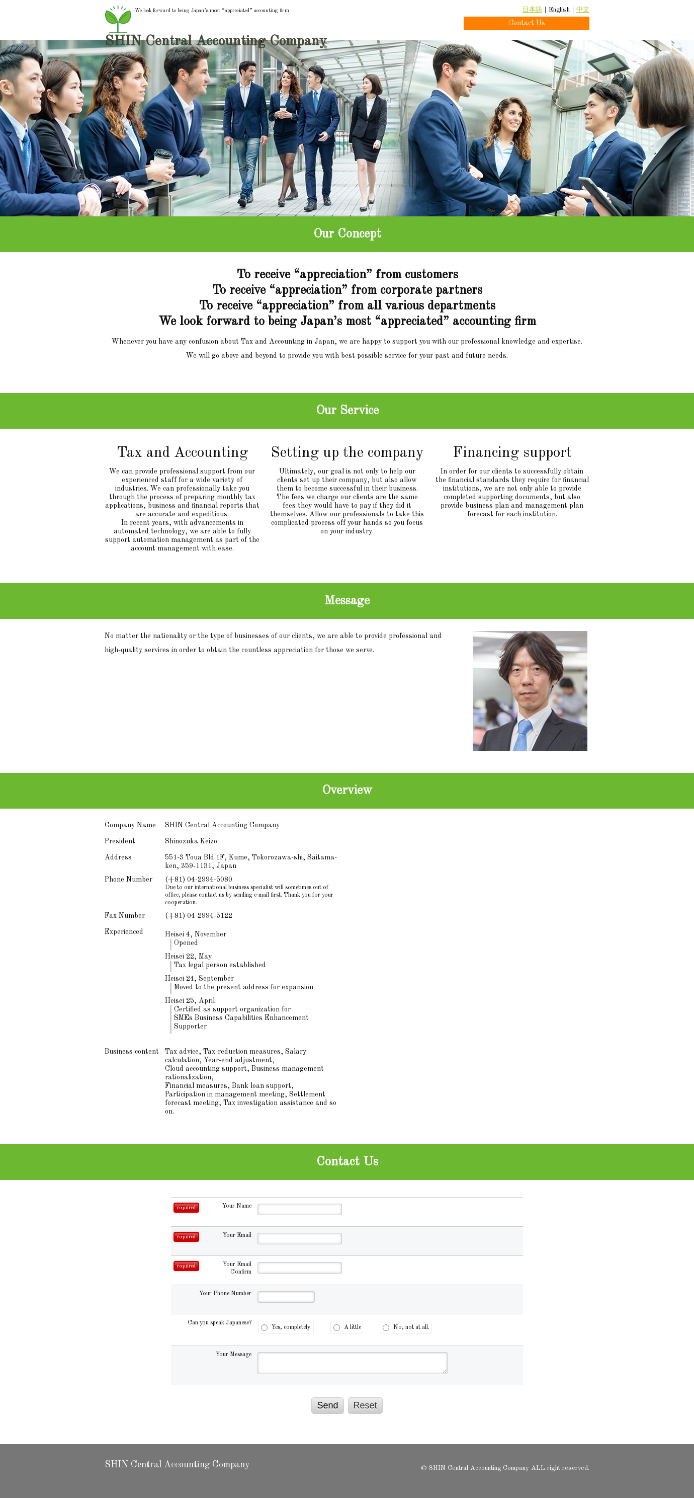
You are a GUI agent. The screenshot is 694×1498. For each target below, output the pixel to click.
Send (327, 1405)
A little (347, 1327)
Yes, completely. (286, 1327)
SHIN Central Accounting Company (216, 42)
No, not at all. (406, 1327)
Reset (365, 1405)
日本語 (532, 10)
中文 (582, 10)
